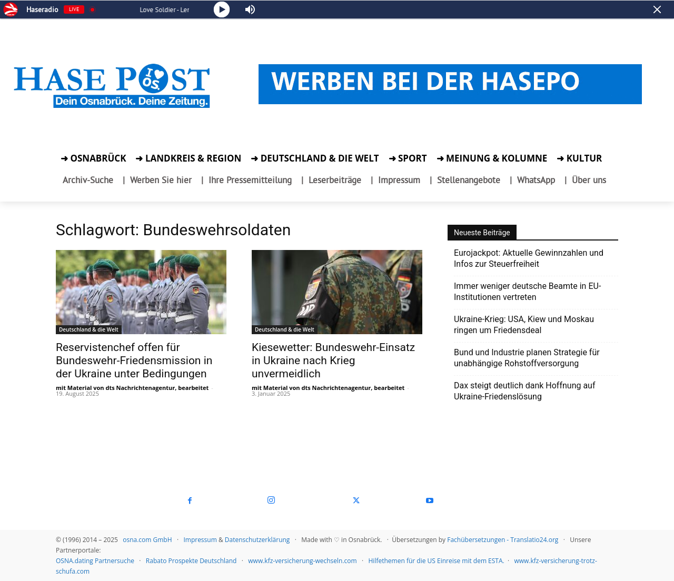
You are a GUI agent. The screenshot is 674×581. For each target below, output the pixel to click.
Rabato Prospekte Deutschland (191, 560)
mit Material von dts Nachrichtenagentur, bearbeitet (132, 388)
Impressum (199, 539)
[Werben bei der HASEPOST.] (450, 82)
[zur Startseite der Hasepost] (113, 108)
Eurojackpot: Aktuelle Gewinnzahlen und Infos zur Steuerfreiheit (528, 258)
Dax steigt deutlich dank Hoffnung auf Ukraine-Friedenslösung (525, 391)
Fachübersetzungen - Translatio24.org (502, 539)
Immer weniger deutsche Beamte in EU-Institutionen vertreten (527, 291)
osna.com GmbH (147, 539)
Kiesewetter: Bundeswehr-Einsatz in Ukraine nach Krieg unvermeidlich (333, 360)
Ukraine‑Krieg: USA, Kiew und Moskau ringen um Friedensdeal (524, 324)
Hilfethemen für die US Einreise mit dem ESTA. (436, 560)
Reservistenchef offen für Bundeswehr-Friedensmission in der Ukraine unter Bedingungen (134, 360)
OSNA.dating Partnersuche (95, 560)
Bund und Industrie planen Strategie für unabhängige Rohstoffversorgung (527, 357)
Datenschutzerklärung (257, 539)
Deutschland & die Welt (88, 329)
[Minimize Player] (657, 9)
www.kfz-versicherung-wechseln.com (302, 560)
